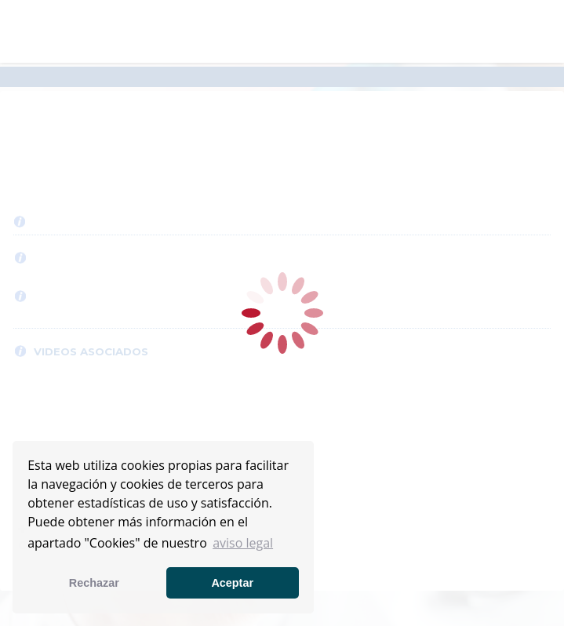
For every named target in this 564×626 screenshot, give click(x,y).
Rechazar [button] (94, 583)
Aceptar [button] (232, 583)
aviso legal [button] (243, 542)
